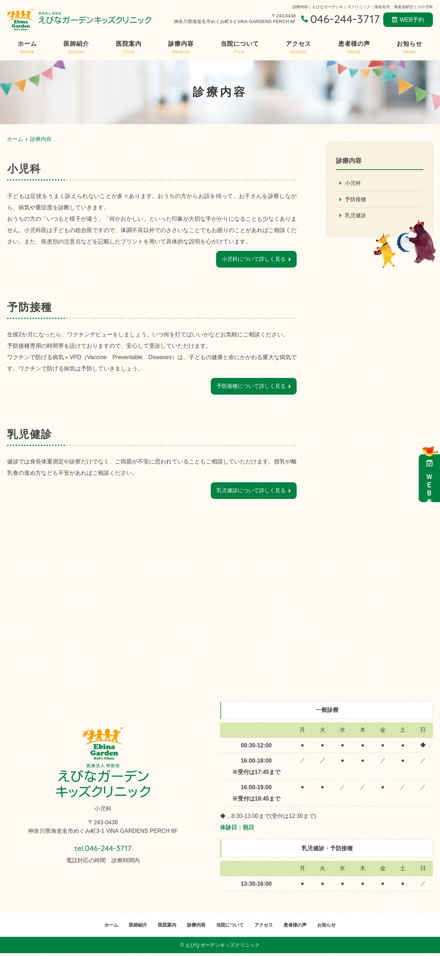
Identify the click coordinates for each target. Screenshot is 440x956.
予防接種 (356, 200)
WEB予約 (408, 20)
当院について (240, 47)
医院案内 (129, 47)
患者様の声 (354, 47)
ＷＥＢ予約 (429, 478)
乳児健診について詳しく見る (249, 493)
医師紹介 (76, 47)
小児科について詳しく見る (252, 260)
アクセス (298, 47)
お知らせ (409, 47)
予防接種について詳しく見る (249, 387)
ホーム (27, 47)
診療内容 (181, 47)
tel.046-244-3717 (103, 849)
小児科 (353, 183)
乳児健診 (356, 216)
